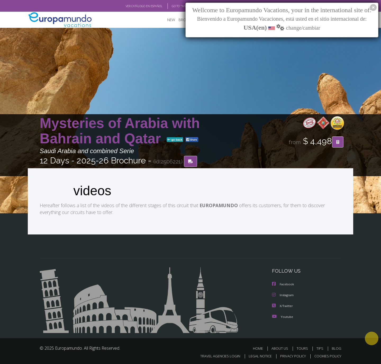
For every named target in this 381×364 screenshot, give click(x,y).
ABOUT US (281, 348)
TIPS (320, 348)
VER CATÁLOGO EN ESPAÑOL (132, 6)
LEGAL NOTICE (256, 355)
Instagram (283, 295)
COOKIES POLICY (326, 355)
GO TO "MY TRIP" (174, 6)
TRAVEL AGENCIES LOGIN (215, 355)
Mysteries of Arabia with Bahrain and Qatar (120, 130)
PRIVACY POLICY (290, 355)
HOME (260, 348)
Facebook (283, 284)
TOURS (303, 348)
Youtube (282, 316)
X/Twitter (282, 305)
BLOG (336, 348)
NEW (166, 20)
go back (174, 139)
